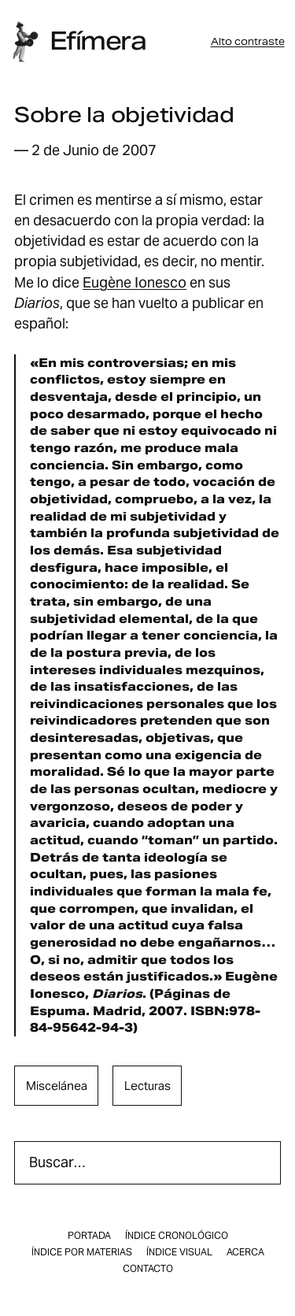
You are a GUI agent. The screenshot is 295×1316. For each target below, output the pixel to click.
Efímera (98, 41)
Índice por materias (81, 1252)
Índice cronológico (176, 1235)
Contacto (148, 1268)
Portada (89, 1235)
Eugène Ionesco (134, 282)
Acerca (245, 1252)
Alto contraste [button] (248, 41)
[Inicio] (25, 41)
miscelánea (56, 1085)
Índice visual (179, 1252)
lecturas (147, 1085)
